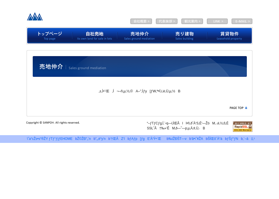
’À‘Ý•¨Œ (230, 35)
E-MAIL (242, 21)
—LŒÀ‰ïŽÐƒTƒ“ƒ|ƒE (68, 18)
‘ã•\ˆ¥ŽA (166, 21)
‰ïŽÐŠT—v (141, 21)
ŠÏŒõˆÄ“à (192, 21)
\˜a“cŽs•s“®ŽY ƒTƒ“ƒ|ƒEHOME (48, 139)
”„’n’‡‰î (139, 35)
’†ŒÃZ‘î (117, 139)
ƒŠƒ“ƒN (232, 139)
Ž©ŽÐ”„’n (94, 35)
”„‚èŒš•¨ (184, 35)
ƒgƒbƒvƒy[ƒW (49, 35)
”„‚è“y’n (100, 139)
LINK (217, 21)
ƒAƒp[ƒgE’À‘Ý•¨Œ (147, 139)
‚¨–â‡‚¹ (249, 139)
